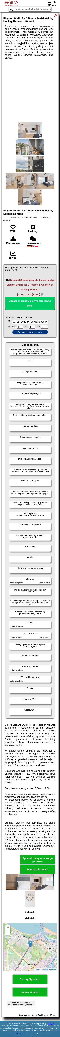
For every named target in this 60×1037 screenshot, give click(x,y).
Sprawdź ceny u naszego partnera (37, 860)
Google (51, 1023)
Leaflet (37, 970)
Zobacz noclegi (30, 992)
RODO (18, 1033)
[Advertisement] (30, 91)
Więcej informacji (37, 869)
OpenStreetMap (49, 970)
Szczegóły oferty (30, 979)
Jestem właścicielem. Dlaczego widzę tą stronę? (20, 1004)
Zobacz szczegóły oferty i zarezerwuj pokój (30, 303)
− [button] (8, 933)
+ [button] (8, 928)
